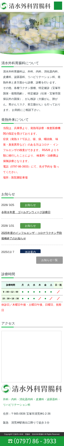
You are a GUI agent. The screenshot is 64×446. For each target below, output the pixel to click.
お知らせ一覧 (49, 260)
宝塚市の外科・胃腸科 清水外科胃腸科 (28, 434)
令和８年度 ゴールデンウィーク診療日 (26, 212)
